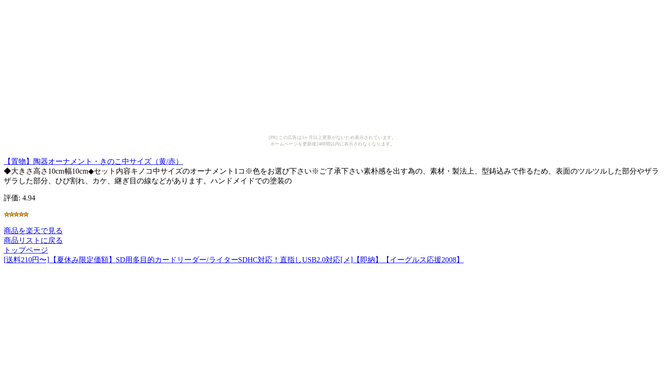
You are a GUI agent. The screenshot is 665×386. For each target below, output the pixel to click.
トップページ (26, 250)
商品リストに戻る (33, 240)
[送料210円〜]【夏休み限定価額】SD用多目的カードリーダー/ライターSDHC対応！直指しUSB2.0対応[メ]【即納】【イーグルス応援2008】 (234, 260)
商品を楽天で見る (33, 231)
